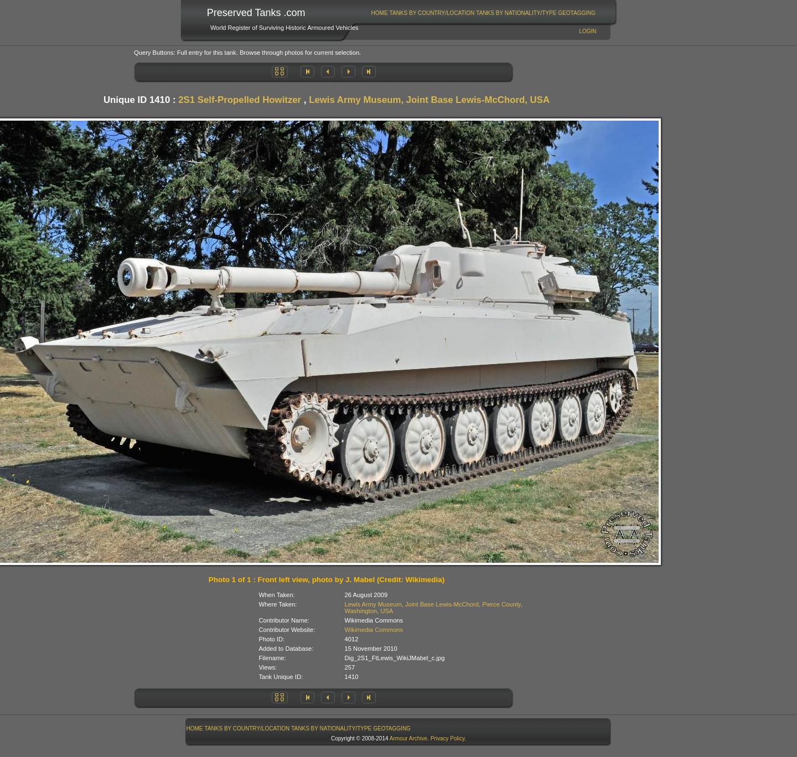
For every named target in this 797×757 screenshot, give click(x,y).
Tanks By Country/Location (432, 13)
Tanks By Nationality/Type (516, 13)
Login (587, 31)
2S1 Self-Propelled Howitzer (239, 100)
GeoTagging (577, 13)
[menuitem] (379, 13)
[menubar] (483, 13)
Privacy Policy (448, 738)
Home (379, 13)
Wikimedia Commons (374, 629)
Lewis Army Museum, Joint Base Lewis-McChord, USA (429, 100)
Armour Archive (408, 738)
